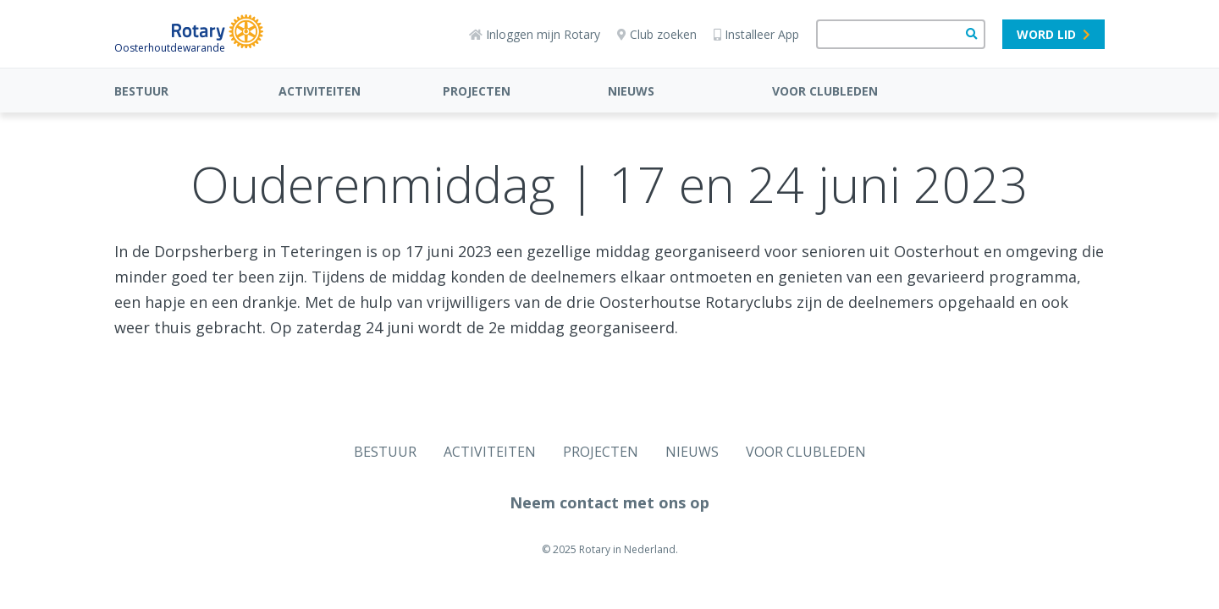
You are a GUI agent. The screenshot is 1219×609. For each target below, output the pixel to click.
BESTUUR (141, 91)
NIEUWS (631, 91)
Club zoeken (657, 34)
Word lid (1053, 34)
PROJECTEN (476, 91)
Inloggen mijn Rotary (534, 34)
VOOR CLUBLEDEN (825, 91)
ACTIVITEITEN (320, 91)
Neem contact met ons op (609, 502)
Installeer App (756, 34)
